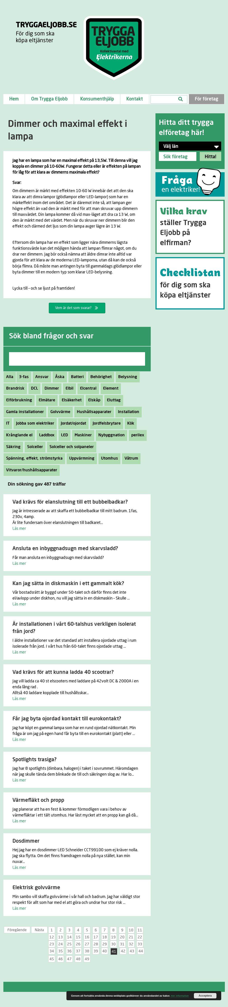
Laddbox (45, 435)
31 (122, 944)
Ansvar (41, 377)
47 (69, 959)
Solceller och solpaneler (70, 447)
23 (51, 944)
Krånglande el (18, 435)
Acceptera (205, 995)
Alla (9, 377)
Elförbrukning (18, 400)
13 (60, 937)
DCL (33, 388)
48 (78, 959)
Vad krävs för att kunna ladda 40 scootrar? (63, 672)
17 (96, 937)
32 (131, 944)
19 (113, 937)
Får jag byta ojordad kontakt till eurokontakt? (66, 718)
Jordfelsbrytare (105, 423)
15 (78, 937)
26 (78, 944)
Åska (58, 377)
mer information (180, 996)
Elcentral (87, 388)
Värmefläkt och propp (38, 800)
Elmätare (45, 400)
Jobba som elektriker (34, 423)
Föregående (17, 930)
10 (131, 930)
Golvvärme (59, 412)
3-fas (22, 377)
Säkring (12, 447)
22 (140, 937)
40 (104, 951)
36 (69, 951)
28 (96, 944)
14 (69, 937)
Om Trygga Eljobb (49, 99)
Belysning (126, 377)
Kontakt (134, 99)
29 (104, 944)
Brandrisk (14, 388)
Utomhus (108, 458)
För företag (206, 99)
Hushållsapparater (92, 412)
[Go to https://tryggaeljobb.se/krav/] (190, 227)
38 (87, 951)
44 (141, 951)
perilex (136, 435)
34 (51, 951)
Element (109, 388)
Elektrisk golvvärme (36, 887)
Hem (14, 99)
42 (123, 951)
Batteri (76, 377)
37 (78, 951)
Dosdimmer (26, 841)
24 (60, 944)
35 (60, 951)
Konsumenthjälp (97, 99)
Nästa (39, 930)
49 (87, 959)
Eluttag (112, 400)
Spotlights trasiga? (34, 759)
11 (140, 930)
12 (51, 937)
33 (140, 944)
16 (87, 937)
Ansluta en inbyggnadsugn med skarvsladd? (65, 548)
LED (63, 435)
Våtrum (130, 458)
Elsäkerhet (70, 400)
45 (51, 959)
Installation (127, 412)
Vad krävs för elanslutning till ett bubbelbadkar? (70, 502)
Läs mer (19, 529)
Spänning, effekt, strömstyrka (33, 458)
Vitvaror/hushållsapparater (30, 470)
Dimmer (50, 388)
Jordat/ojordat (72, 423)
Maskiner (82, 435)
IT (6, 423)
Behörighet (100, 377)
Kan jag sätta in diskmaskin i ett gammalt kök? (68, 583)
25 (69, 944)
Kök (129, 423)
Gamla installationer (24, 412)
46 (60, 959)
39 (96, 951)
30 (113, 944)
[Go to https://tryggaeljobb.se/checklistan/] (190, 283)
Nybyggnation (110, 435)
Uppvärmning (80, 458)
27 (87, 944)
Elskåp (93, 400)
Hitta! (210, 157)
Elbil (68, 388)
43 (132, 951)
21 (131, 937)
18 (104, 937)
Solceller (34, 447)
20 (122, 937)
